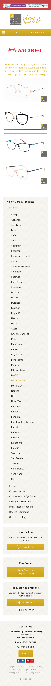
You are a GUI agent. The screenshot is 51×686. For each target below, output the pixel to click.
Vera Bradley (17, 468)
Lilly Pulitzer (17, 354)
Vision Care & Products (20, 201)
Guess (14, 328)
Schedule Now (25, 602)
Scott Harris (17, 453)
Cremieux (16, 287)
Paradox (15, 411)
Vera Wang (16, 473)
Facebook (19, 661)
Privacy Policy (15, 672)
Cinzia (14, 261)
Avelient (38, 672)
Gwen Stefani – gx (20, 333)
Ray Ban (15, 437)
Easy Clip (15, 307)
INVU (14, 339)
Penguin (15, 416)
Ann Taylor (16, 224)
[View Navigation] (4, 32)
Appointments (38, 32)
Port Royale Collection (22, 421)
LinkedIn (23, 661)
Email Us (25, 653)
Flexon (14, 318)
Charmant (16, 250)
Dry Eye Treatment (19, 511)
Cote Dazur (17, 282)
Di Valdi (15, 292)
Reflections (16, 442)
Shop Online (25, 547)
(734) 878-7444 (29, 642)
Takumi (15, 463)
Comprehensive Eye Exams (22, 496)
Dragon (15, 297)
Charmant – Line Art (21, 256)
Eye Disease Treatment (21, 506)
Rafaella (15, 432)
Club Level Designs (20, 266)
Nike (13, 396)
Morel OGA (16, 385)
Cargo (14, 240)
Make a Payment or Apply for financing (25, 572)
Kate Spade (17, 344)
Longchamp (17, 359)
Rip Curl (15, 447)
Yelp (32, 661)
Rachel (14, 427)
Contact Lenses (17, 491)
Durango (15, 302)
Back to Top (25, 679)
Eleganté (15, 313)
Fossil (14, 323)
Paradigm (16, 406)
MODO (14, 375)
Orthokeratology (18, 517)
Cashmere (16, 245)
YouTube (28, 661)
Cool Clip (15, 276)
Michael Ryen (18, 370)
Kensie (14, 349)
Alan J (14, 214)
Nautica (15, 390)
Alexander (16, 219)
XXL (13, 479)
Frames (13, 207)
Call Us (17, 32)
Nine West (16, 401)
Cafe (13, 235)
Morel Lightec (18, 380)
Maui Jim (15, 364)
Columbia (16, 271)
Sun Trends (17, 458)
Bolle (13, 230)
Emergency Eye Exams (20, 501)
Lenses (12, 485)
